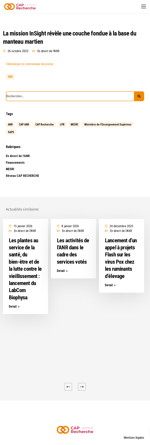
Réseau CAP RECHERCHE (22, 176)
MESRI (10, 169)
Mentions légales (134, 438)
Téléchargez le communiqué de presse (30, 64)
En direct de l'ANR (48, 51)
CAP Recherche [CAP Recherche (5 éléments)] (44, 124)
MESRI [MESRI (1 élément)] (74, 124)
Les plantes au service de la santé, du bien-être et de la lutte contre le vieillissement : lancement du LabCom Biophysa (25, 269)
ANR (10, 76)
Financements (15, 162)
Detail (13, 306)
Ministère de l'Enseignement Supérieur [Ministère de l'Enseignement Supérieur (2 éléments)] (107, 124)
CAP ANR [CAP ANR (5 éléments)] (24, 124)
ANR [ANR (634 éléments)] (10, 124)
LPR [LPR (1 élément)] (62, 124)
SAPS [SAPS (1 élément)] (11, 132)
